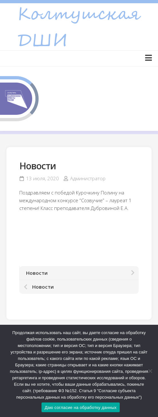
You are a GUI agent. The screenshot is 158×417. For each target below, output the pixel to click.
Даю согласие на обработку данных (81, 407)
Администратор (88, 178)
